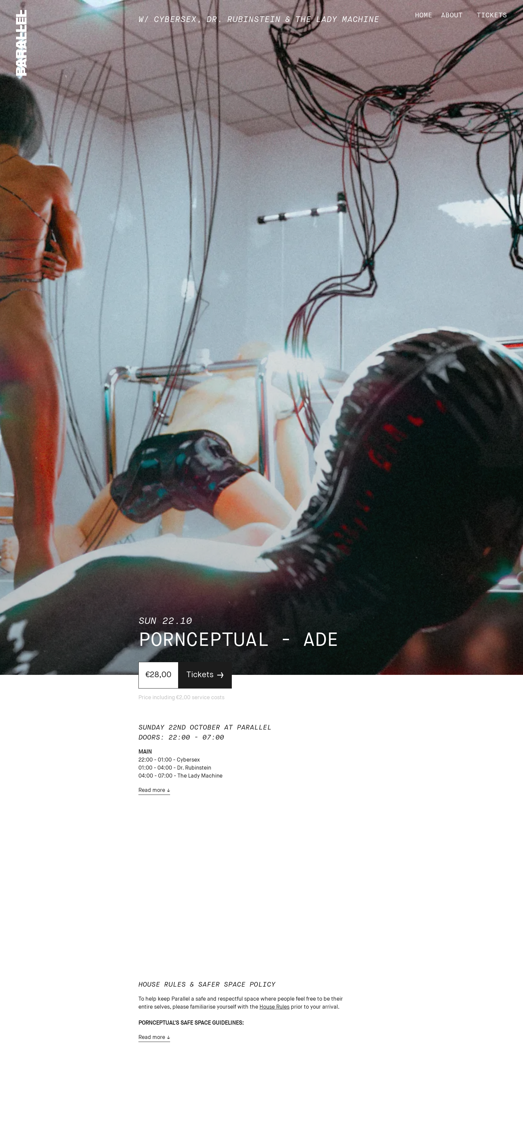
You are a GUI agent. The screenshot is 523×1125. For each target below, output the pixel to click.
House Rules (274, 1007)
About (452, 15)
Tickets (492, 15)
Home (423, 15)
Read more (151, 790)
